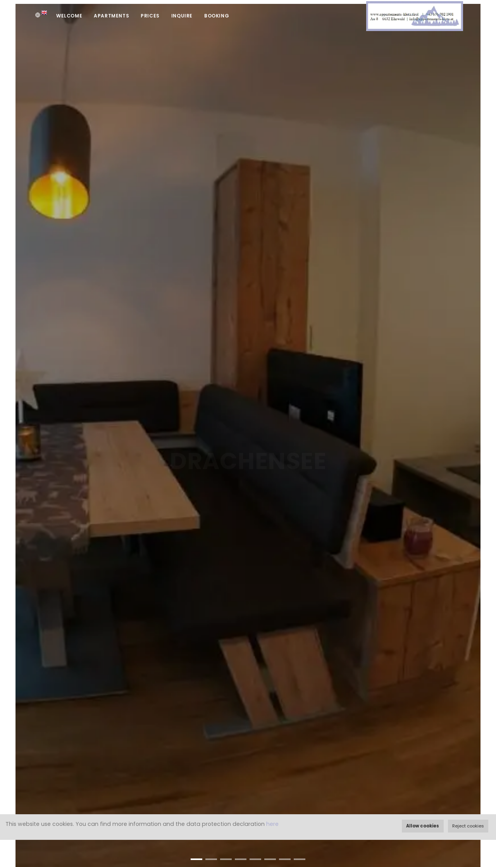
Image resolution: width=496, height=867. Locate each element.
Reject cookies (468, 826)
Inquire (182, 15)
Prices (150, 15)
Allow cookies (422, 826)
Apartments (111, 15)
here (272, 824)
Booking (216, 15)
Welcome (69, 15)
